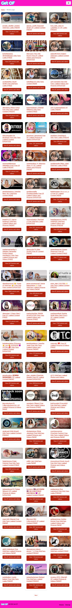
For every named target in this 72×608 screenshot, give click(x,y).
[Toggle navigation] (68, 3)
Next (36, 595)
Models (61, 605)
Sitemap (67, 605)
